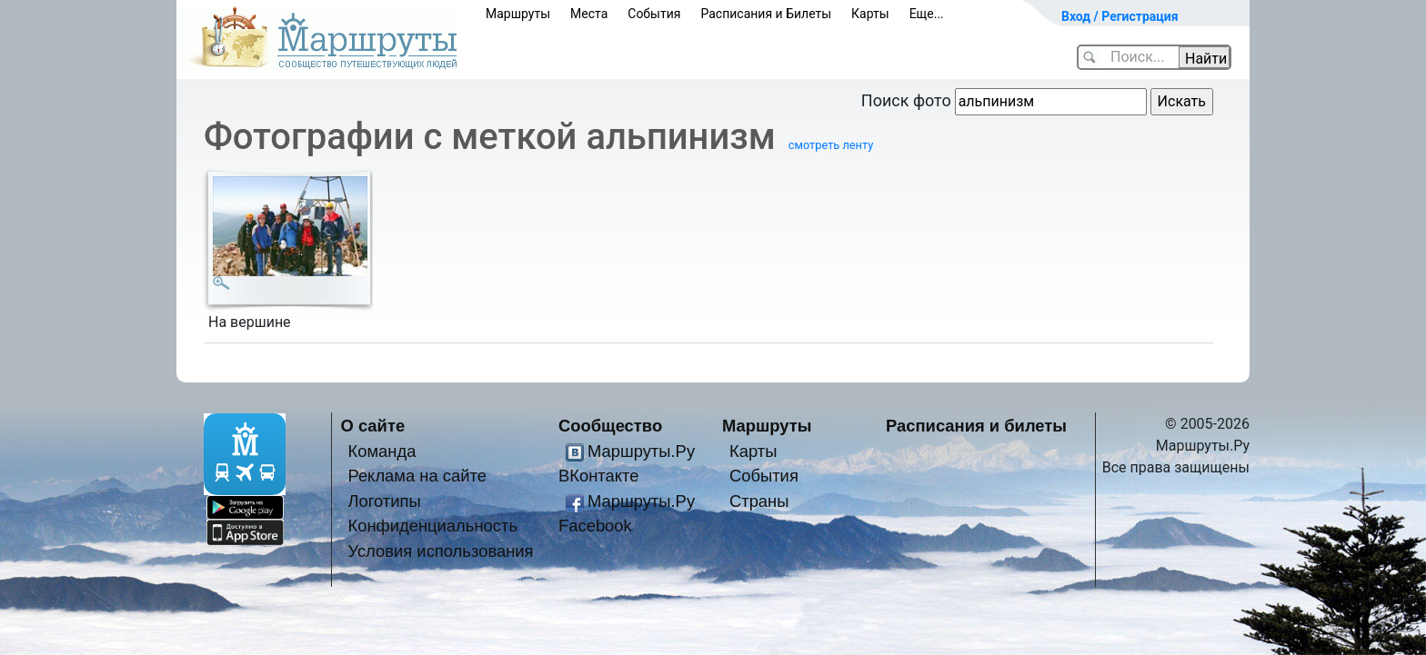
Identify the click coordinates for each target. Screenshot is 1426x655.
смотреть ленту (831, 145)
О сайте (373, 425)
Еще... (926, 13)
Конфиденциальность (432, 525)
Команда (381, 451)
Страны (759, 501)
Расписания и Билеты (765, 13)
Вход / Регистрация (1120, 16)
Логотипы (383, 501)
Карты (870, 13)
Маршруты (518, 13)
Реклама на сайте (417, 475)
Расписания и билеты (976, 425)
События (654, 13)
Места (589, 13)
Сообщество (610, 425)
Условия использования (440, 551)
